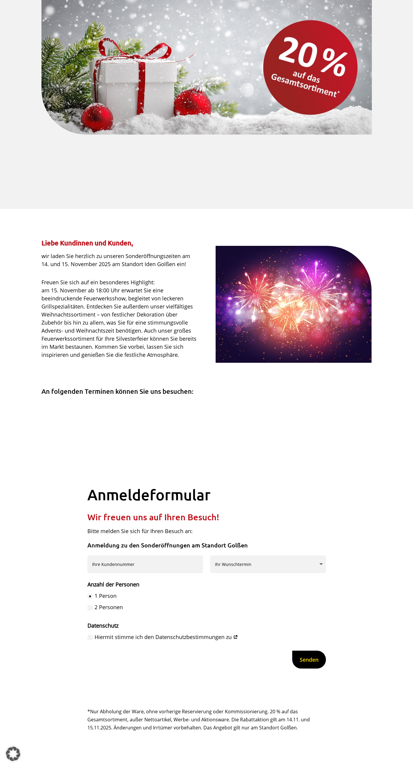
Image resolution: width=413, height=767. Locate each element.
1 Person (102, 595)
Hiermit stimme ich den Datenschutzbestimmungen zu (162, 637)
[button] (13, 754)
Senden (309, 659)
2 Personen (105, 607)
